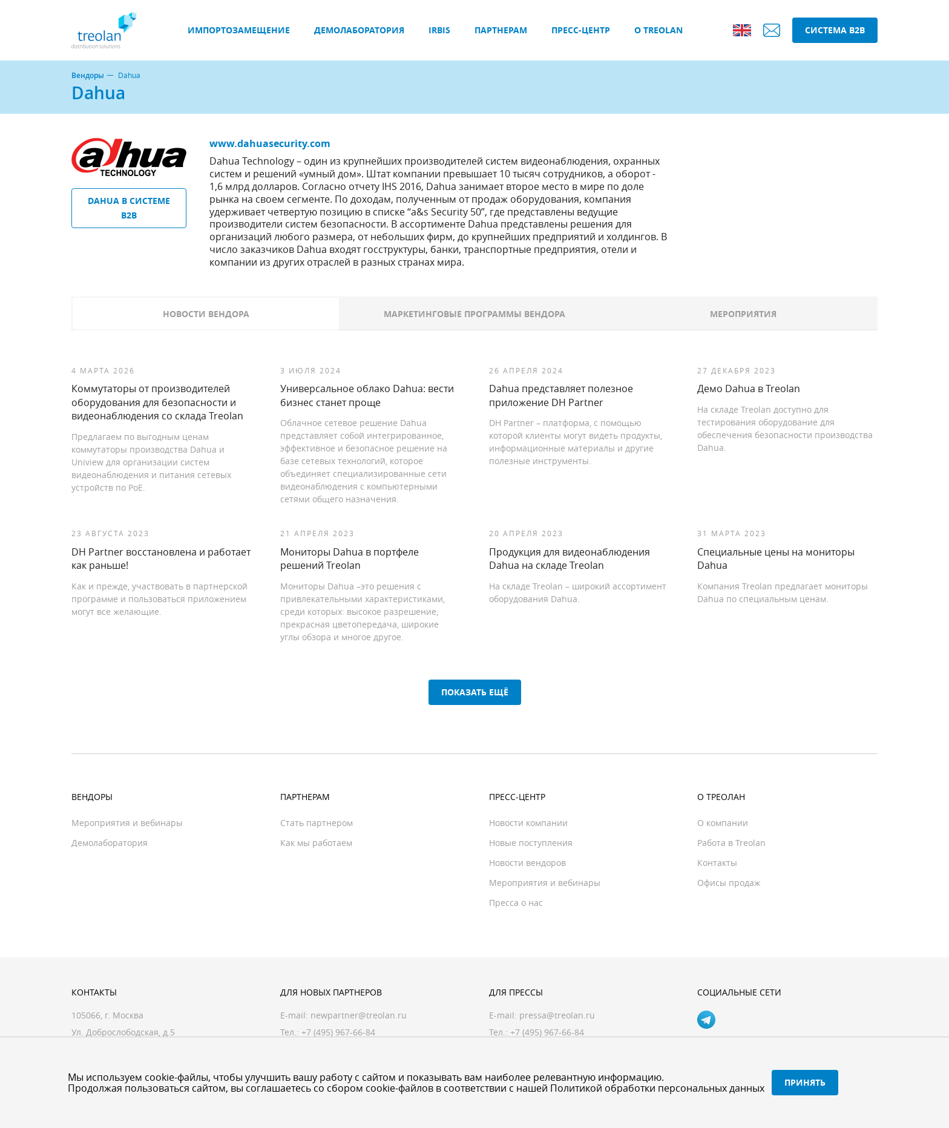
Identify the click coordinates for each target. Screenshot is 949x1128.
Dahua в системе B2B (129, 208)
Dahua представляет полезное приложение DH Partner (561, 395)
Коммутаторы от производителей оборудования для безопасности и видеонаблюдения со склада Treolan (157, 402)
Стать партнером (316, 822)
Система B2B (835, 30)
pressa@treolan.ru (557, 1015)
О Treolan (658, 30)
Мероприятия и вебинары (127, 822)
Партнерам (501, 30)
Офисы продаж (728, 882)
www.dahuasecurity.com (269, 143)
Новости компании (528, 822)
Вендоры (87, 75)
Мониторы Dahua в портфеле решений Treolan (349, 558)
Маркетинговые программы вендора (474, 314)
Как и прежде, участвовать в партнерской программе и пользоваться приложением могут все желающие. (159, 598)
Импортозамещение (239, 30)
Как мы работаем (316, 842)
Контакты (717, 862)
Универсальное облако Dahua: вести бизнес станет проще (367, 395)
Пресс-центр (580, 30)
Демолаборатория (359, 30)
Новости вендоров (527, 862)
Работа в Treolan (731, 842)
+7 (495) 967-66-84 (547, 1032)
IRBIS (439, 30)
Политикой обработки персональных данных (657, 1088)
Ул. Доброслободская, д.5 (123, 1032)
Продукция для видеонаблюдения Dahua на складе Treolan (569, 558)
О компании (722, 822)
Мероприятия (743, 314)
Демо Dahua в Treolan (748, 388)
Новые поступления (531, 842)
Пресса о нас (516, 902)
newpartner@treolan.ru (358, 1015)
